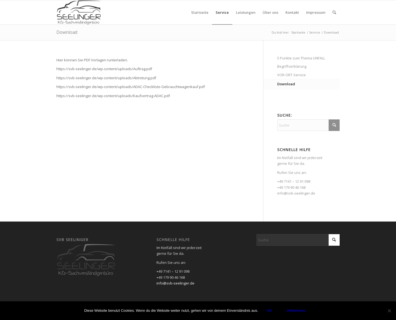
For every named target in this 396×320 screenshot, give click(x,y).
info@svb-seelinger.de (296, 193)
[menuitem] (200, 12)
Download (66, 32)
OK (269, 310)
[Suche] (334, 12)
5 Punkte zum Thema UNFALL (301, 58)
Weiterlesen (296, 310)
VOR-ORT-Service (291, 74)
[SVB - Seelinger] (79, 12)
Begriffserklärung (291, 66)
